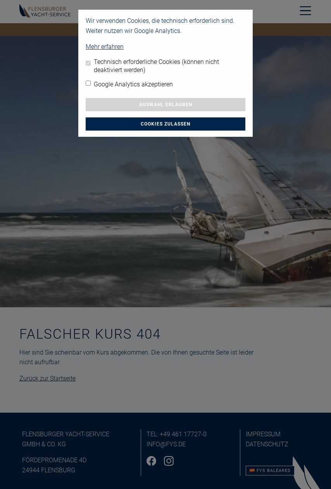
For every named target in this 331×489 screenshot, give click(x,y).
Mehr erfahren (105, 46)
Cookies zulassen (165, 124)
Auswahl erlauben (165, 104)
